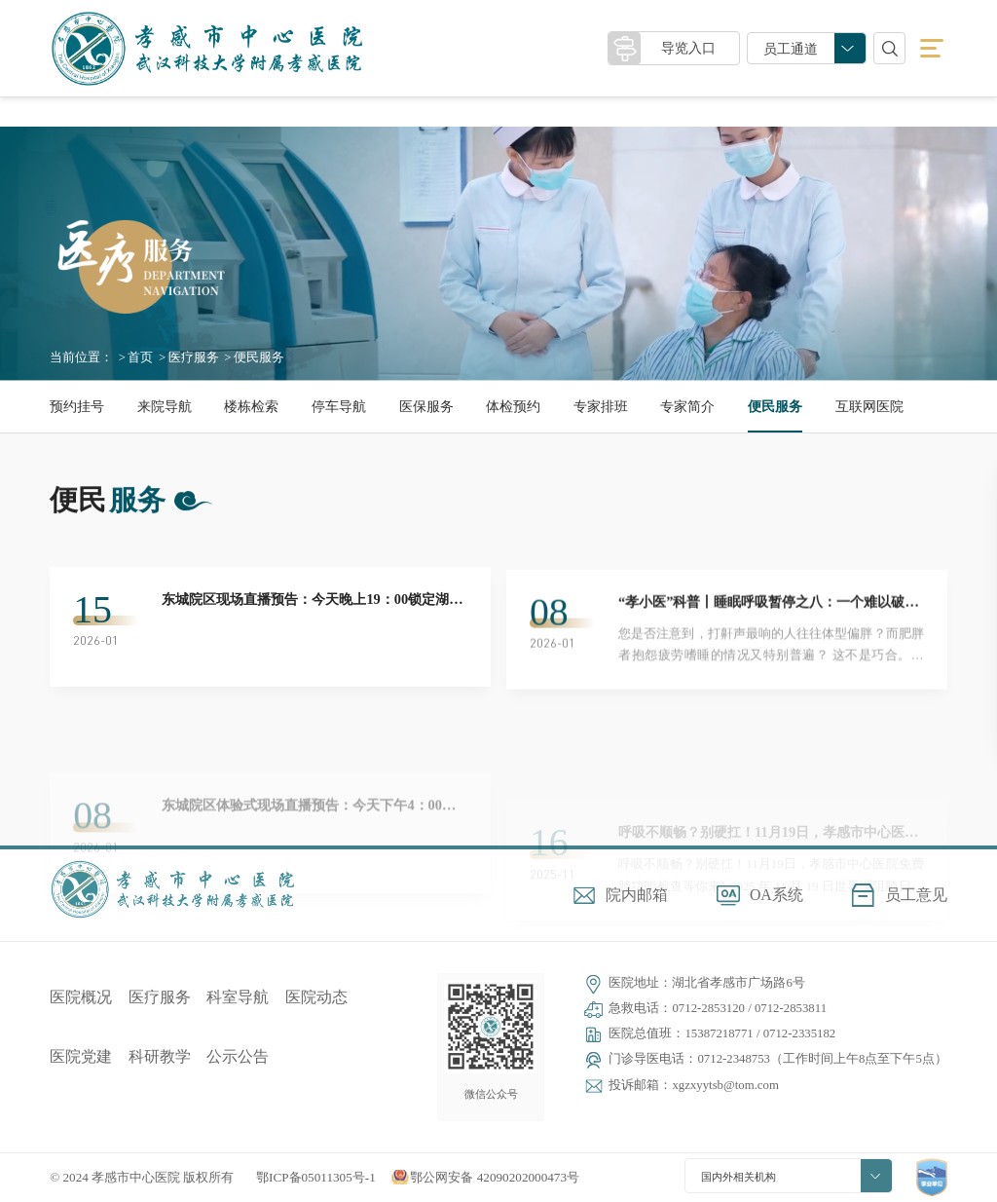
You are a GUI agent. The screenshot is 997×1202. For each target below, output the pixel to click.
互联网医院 (869, 406)
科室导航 (237, 997)
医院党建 (81, 1056)
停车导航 (339, 406)
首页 (140, 357)
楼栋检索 (251, 406)
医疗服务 (193, 357)
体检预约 (513, 406)
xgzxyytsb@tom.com (725, 1085)
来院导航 (164, 406)
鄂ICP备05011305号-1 (316, 1177)
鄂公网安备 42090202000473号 (494, 1177)
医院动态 (316, 997)
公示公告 (237, 1056)
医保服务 (426, 406)
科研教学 (160, 1056)
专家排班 (600, 406)
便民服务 (775, 406)
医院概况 (81, 997)
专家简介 (687, 406)
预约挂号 (77, 406)
